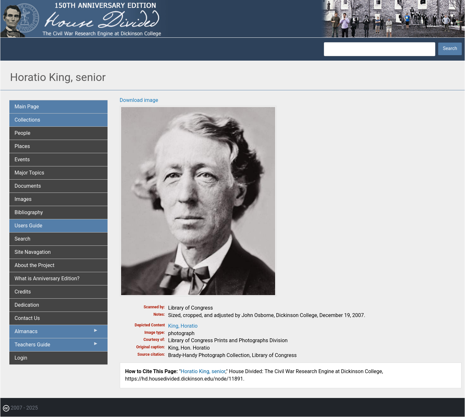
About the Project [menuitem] (34, 265)
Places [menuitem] (22, 146)
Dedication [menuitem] (27, 305)
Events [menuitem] (22, 159)
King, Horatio (183, 326)
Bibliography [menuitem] (29, 212)
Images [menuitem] (23, 199)
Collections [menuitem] (27, 120)
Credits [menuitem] (23, 292)
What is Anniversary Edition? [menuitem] (47, 278)
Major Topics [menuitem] (29, 173)
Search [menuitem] (22, 239)
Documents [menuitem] (28, 186)
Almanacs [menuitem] (56, 333)
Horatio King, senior (203, 371)
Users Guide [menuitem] (28, 226)
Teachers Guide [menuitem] (56, 346)
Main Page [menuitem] (27, 107)
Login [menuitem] (21, 358)
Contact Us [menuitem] (27, 318)
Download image (139, 100)
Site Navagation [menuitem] (33, 252)
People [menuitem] (22, 133)
